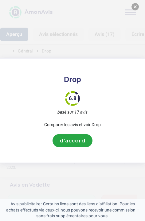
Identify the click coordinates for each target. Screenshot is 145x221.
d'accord (72, 141)
